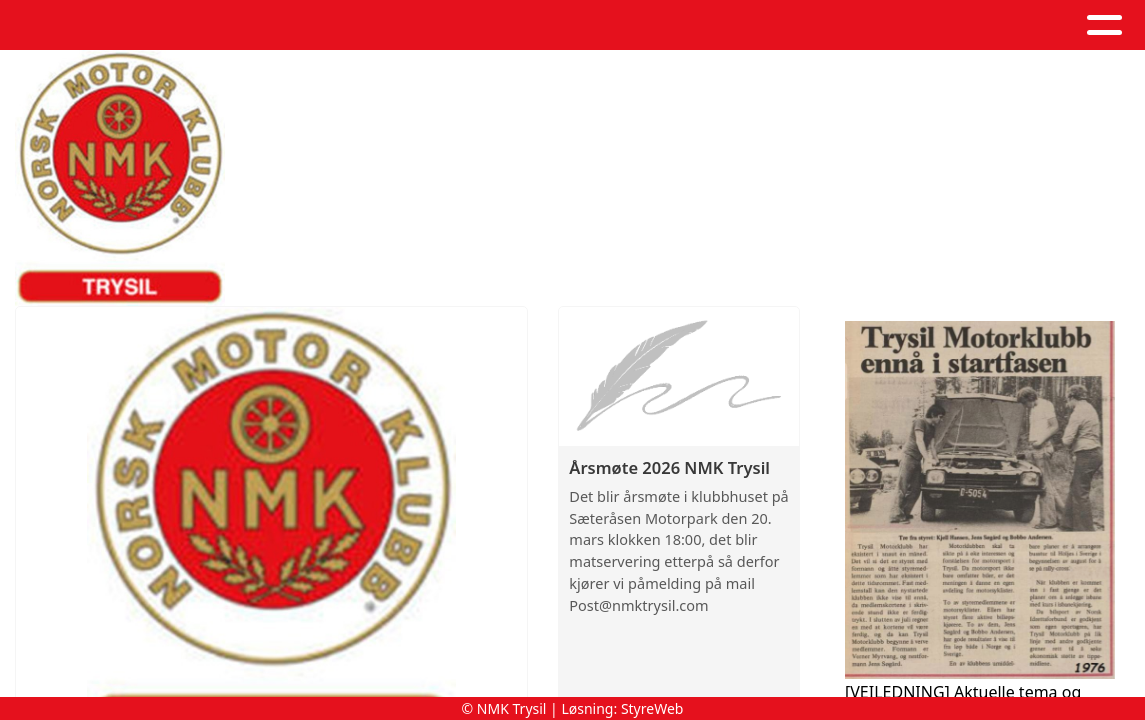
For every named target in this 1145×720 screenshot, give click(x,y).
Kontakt (836, 25)
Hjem (294, 25)
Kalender (593, 25)
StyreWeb (652, 708)
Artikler (476, 25)
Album (382, 25)
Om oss (717, 25)
